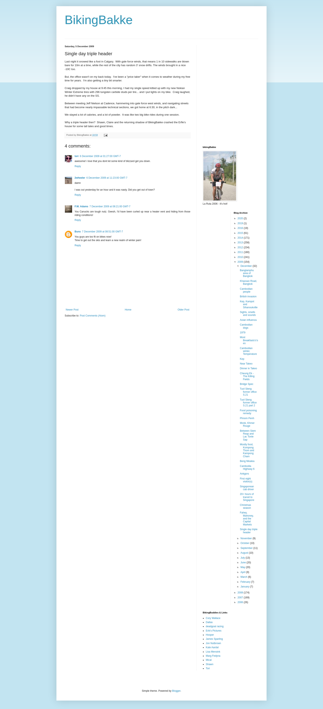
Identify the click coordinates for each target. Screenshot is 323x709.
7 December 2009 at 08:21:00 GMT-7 (109, 206)
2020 (241, 218)
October (245, 543)
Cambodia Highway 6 (247, 467)
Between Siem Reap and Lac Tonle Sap (248, 435)
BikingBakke (99, 20)
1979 (242, 332)
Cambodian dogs (246, 326)
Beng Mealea (247, 461)
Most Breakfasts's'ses (249, 340)
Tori (208, 668)
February (245, 581)
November (246, 538)
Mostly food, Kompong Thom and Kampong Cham (247, 450)
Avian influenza (248, 320)
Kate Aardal (212, 647)
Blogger (176, 690)
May (243, 567)
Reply (78, 166)
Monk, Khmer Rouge (247, 424)
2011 (241, 252)
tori (76, 156)
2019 (241, 223)
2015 (241, 233)
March (244, 576)
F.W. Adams (81, 206)
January (245, 586)
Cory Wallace (213, 618)
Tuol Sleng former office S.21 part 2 (248, 402)
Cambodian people (246, 290)
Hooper (210, 634)
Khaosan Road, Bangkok (248, 282)
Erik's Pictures (213, 630)
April (243, 572)
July (243, 557)
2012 (241, 247)
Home (128, 309)
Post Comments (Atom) (92, 315)
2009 (241, 261)
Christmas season (245, 506)
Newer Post (72, 309)
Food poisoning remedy (248, 412)
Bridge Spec (246, 384)
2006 (241, 602)
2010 (241, 257)
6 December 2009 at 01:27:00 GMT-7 (100, 156)
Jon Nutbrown (213, 643)
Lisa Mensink (213, 651)
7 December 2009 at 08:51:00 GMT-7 (102, 231)
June (243, 562)
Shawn (209, 664)
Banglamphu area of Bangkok (247, 273)
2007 (241, 597)
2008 (241, 592)
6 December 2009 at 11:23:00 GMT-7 (106, 177)
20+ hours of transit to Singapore (247, 497)
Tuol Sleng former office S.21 (248, 391)
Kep (242, 358)
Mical (209, 660)
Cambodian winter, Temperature (248, 351)
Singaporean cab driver (247, 488)
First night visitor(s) (246, 480)
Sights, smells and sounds (248, 313)
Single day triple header (248, 531)
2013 (241, 242)
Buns (78, 231)
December (246, 266)
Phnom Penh (247, 418)
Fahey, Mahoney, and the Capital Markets (247, 518)
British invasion (248, 296)
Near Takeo (246, 363)
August (244, 552)
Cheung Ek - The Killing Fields (247, 376)
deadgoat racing (215, 626)
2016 (241, 228)
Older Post (183, 309)
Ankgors (244, 473)
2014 (241, 237)
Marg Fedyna (213, 655)
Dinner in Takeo (248, 368)
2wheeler (80, 177)
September (246, 548)
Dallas (209, 622)
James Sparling (214, 639)
